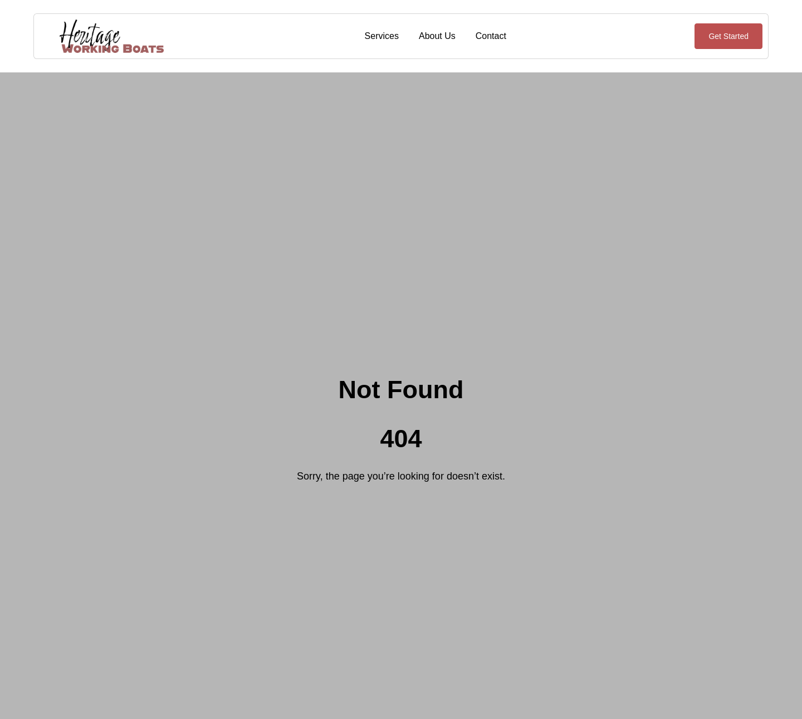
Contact (491, 36)
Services (382, 36)
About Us (437, 36)
